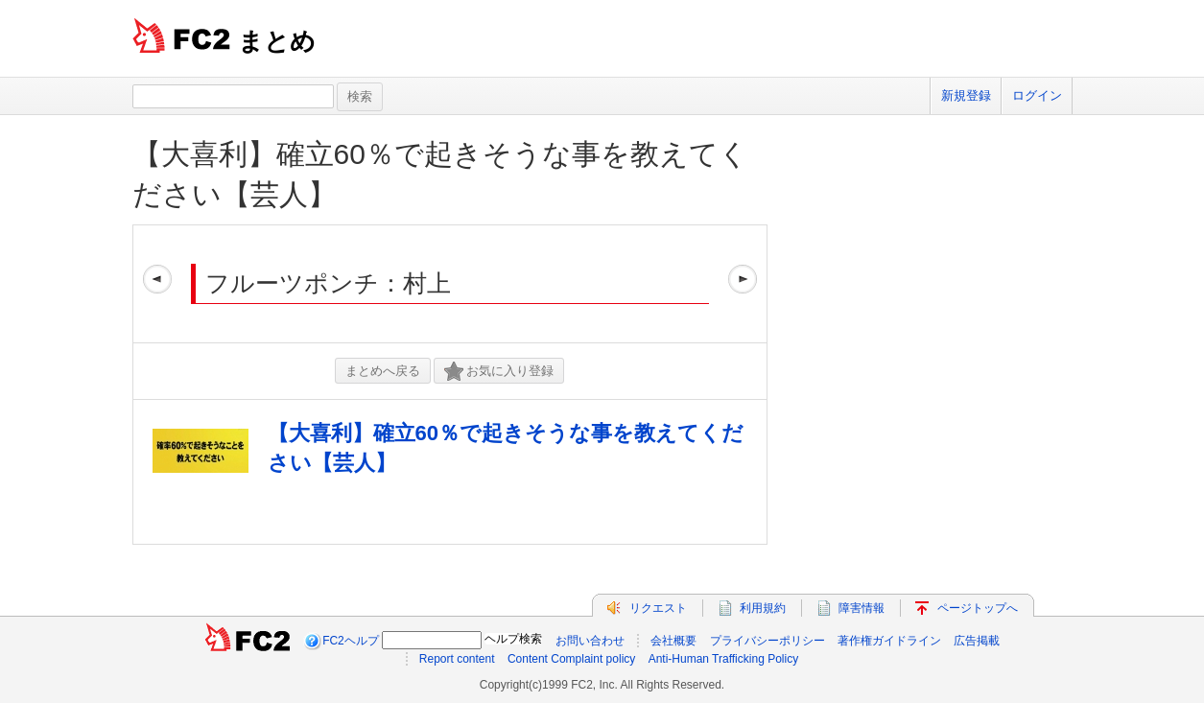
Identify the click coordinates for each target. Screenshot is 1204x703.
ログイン (1037, 95)
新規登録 (966, 95)
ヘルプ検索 (513, 638)
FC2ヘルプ (350, 640)
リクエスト (658, 608)
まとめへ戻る (382, 370)
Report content (457, 659)
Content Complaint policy (571, 659)
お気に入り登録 (499, 372)
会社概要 (673, 640)
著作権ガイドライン (889, 640)
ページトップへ (977, 608)
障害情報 (861, 608)
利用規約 (763, 608)
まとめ (277, 41)
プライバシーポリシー (767, 640)
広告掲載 (977, 640)
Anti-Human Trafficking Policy (724, 659)
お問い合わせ (590, 640)
